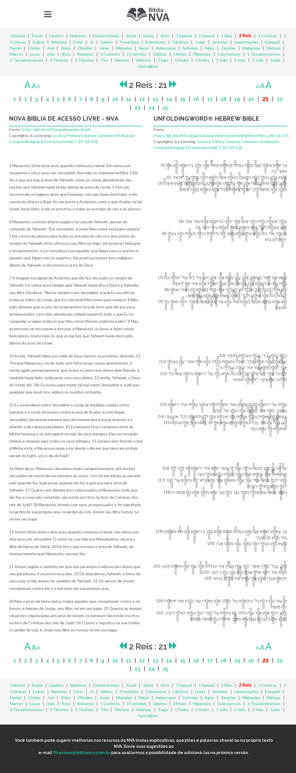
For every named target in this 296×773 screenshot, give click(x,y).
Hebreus (143, 60)
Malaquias (251, 48)
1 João (222, 60)
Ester (78, 42)
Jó (92, 42)
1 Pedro (182, 60)
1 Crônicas (267, 35)
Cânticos (180, 42)
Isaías (200, 42)
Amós (66, 48)
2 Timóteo (84, 60)
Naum (144, 48)
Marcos (16, 54)
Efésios (180, 54)
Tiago (163, 60)
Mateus (274, 48)
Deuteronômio (106, 35)
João (51, 54)
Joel (50, 48)
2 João (240, 60)
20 (251, 99)
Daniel (15, 48)
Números (78, 35)
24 (151, 108)
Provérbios (129, 42)
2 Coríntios (136, 54)
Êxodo (37, 35)
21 (265, 98)
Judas (275, 60)
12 (142, 99)
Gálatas (160, 54)
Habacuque (166, 48)
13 (155, 99)
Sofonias (190, 48)
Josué (131, 35)
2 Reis (245, 35)
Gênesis (17, 35)
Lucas (35, 54)
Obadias (85, 48)
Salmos (106, 42)
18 (223, 99)
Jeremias (220, 42)
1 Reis (226, 35)
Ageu (209, 48)
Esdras (39, 42)
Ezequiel (272, 42)
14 (169, 99)
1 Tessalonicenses (264, 54)
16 (196, 99)
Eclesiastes (156, 42)
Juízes (148, 35)
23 (137, 108)
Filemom (122, 60)
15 (182, 99)
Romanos (85, 54)
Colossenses (229, 54)
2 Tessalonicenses (26, 60)
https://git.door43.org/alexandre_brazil (56, 129)
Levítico (57, 35)
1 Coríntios (110, 54)
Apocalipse (148, 66)
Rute (164, 35)
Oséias (34, 48)
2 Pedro (202, 60)
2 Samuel (207, 35)
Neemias (59, 42)
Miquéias (124, 48)
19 (237, 99)
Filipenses (202, 54)
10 (115, 99)
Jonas (104, 48)
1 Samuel (184, 35)
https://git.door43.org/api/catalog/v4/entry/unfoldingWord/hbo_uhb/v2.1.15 (221, 135)
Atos (66, 54)
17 (210, 99)
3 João (258, 60)
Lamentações (246, 42)
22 (280, 99)
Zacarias (228, 48)
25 (165, 108)
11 (128, 99)
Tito (104, 60)
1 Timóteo (59, 60)
